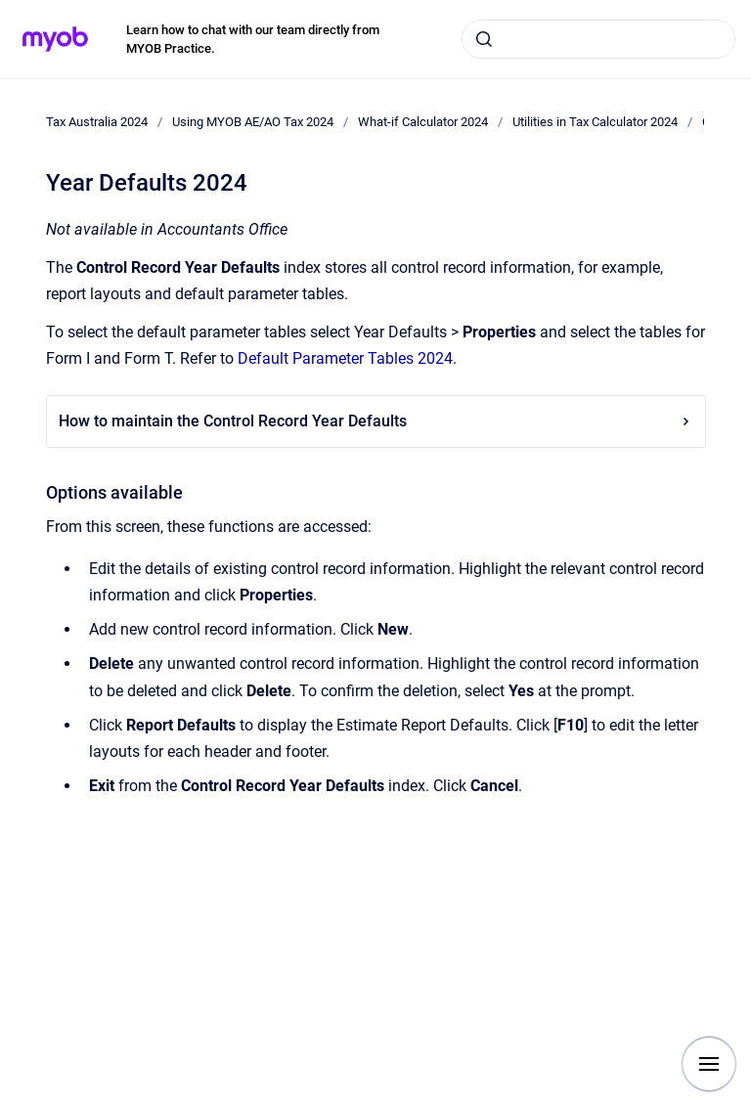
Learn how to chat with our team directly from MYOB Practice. (252, 39)
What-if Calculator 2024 (423, 121)
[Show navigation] (709, 1064)
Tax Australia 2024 (97, 121)
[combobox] (598, 39)
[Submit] (484, 39)
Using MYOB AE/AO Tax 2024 (252, 121)
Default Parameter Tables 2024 (345, 358)
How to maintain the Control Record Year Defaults (376, 421)
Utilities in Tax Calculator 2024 (595, 121)
